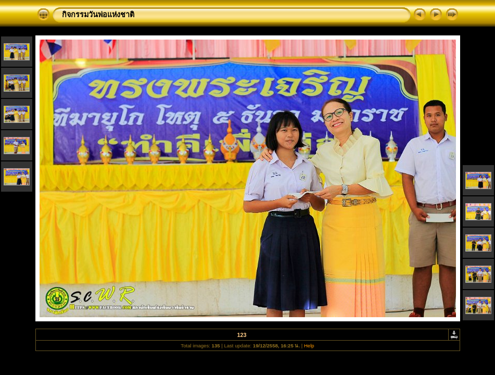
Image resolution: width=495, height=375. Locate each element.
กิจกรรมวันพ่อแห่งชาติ (98, 14)
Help (309, 345)
